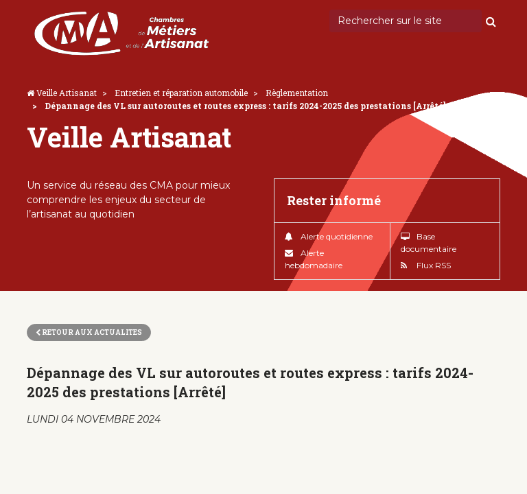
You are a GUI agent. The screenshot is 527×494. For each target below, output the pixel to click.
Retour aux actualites (89, 332)
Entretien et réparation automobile (181, 92)
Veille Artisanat (66, 92)
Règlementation (297, 92)
